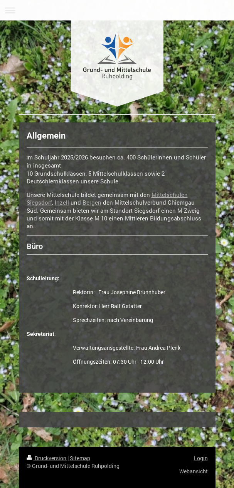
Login (201, 458)
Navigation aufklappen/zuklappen (117, 10)
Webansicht (193, 471)
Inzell (62, 202)
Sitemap (80, 458)
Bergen (91, 202)
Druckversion (47, 458)
